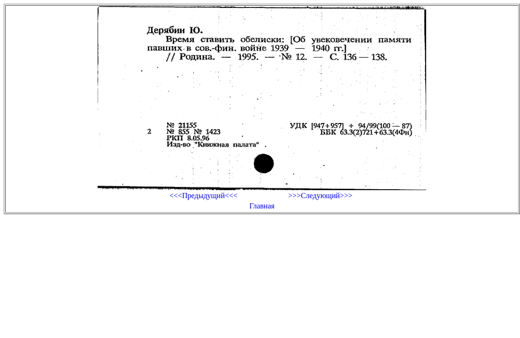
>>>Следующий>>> (320, 196)
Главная (262, 206)
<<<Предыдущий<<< (203, 196)
